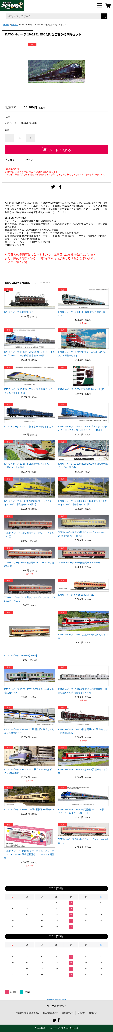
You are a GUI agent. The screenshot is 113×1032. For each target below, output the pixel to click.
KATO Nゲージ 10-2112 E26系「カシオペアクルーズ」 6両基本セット (83, 354)
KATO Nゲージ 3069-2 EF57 (18, 312)
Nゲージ (14, 25)
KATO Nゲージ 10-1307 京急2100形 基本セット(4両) (83, 636)
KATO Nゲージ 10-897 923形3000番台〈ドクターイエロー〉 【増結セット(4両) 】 (29, 503)
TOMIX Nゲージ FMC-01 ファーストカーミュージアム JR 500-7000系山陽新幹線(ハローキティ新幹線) (29, 854)
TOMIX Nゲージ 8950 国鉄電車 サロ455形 (79, 562)
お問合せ (93, 1013)
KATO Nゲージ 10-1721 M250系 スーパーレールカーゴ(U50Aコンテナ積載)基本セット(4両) (29, 354)
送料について (68, 1013)
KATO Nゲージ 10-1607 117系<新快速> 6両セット (29, 809)
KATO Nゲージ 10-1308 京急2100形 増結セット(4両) (83, 771)
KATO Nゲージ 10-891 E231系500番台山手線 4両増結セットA (29, 691)
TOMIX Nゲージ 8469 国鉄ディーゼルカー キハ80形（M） (83, 841)
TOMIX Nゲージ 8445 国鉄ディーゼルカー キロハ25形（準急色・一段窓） (83, 534)
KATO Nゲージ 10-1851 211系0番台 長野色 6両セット (83, 314)
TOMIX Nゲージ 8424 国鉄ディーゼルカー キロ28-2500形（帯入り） (29, 599)
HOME (6, 25)
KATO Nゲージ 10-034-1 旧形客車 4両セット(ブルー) (29, 428)
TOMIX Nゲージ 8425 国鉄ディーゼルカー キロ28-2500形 (29, 535)
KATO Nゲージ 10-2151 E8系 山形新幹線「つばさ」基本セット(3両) (28, 391)
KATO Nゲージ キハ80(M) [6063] (20, 655)
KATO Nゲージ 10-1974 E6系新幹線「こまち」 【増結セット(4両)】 (27, 466)
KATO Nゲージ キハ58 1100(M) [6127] (77, 595)
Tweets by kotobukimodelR (56, 999)
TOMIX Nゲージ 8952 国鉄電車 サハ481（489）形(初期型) (29, 564)
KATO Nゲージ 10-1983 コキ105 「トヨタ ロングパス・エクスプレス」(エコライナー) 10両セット (82, 428)
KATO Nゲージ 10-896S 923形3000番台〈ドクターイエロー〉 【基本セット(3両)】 (82, 503)
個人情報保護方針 (50, 1013)
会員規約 (81, 1013)
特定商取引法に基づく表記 (27, 1013)
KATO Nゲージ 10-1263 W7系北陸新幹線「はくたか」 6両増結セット (29, 731)
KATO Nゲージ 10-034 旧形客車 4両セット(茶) (81, 389)
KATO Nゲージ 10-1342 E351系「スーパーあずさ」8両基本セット (28, 771)
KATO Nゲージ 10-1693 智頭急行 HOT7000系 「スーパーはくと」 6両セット (81, 811)
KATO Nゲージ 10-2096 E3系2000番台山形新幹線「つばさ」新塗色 (83, 466)
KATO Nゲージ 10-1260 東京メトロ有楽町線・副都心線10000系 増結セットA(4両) (82, 691)
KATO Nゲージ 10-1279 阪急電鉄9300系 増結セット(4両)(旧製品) (83, 731)
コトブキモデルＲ (56, 1006)
